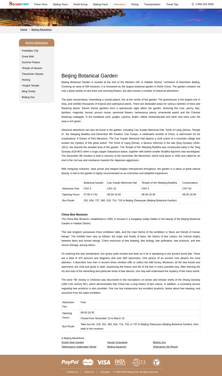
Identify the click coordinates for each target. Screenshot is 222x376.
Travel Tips (172, 4)
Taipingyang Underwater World (78, 346)
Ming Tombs (29, 91)
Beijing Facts (100, 4)
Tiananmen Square (32, 74)
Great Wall (28, 56)
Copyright (105, 372)
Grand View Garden (72, 342)
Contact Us (72, 372)
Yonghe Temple (30, 85)
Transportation (152, 4)
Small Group (80, 4)
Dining (134, 4)
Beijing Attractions (41, 29)
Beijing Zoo (28, 97)
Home (23, 29)
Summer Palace (31, 62)
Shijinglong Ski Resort (165, 346)
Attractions (120, 4)
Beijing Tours (60, 4)
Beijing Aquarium (116, 346)
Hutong (26, 79)
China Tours (41, 4)
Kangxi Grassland (117, 342)
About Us (89, 372)
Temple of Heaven (32, 68)
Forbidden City (30, 50)
